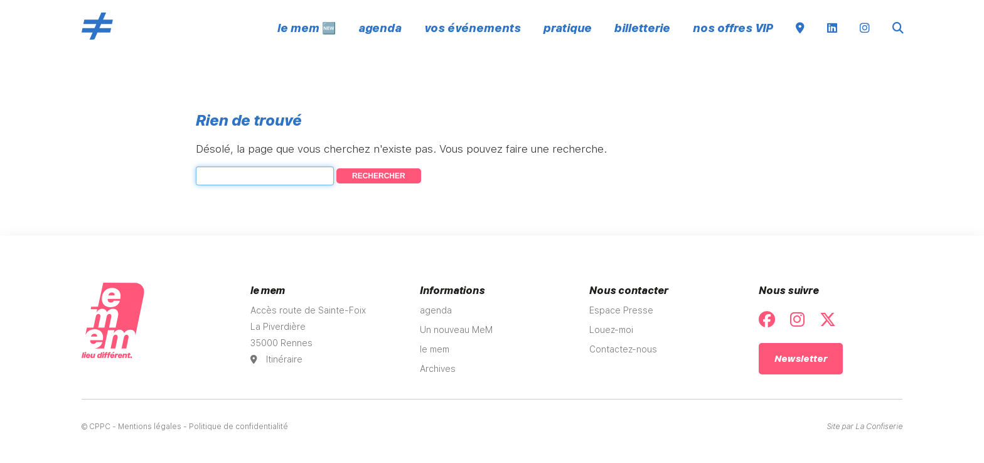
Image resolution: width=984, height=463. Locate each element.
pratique (567, 28)
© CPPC (96, 426)
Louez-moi (611, 330)
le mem (434, 349)
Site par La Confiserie (864, 426)
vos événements (472, 28)
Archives (438, 369)
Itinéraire (276, 359)
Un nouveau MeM (456, 330)
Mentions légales (149, 426)
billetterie (642, 28)
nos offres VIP (733, 28)
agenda (380, 28)
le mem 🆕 (306, 28)
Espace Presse (621, 310)
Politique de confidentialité (238, 426)
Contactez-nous (623, 349)
